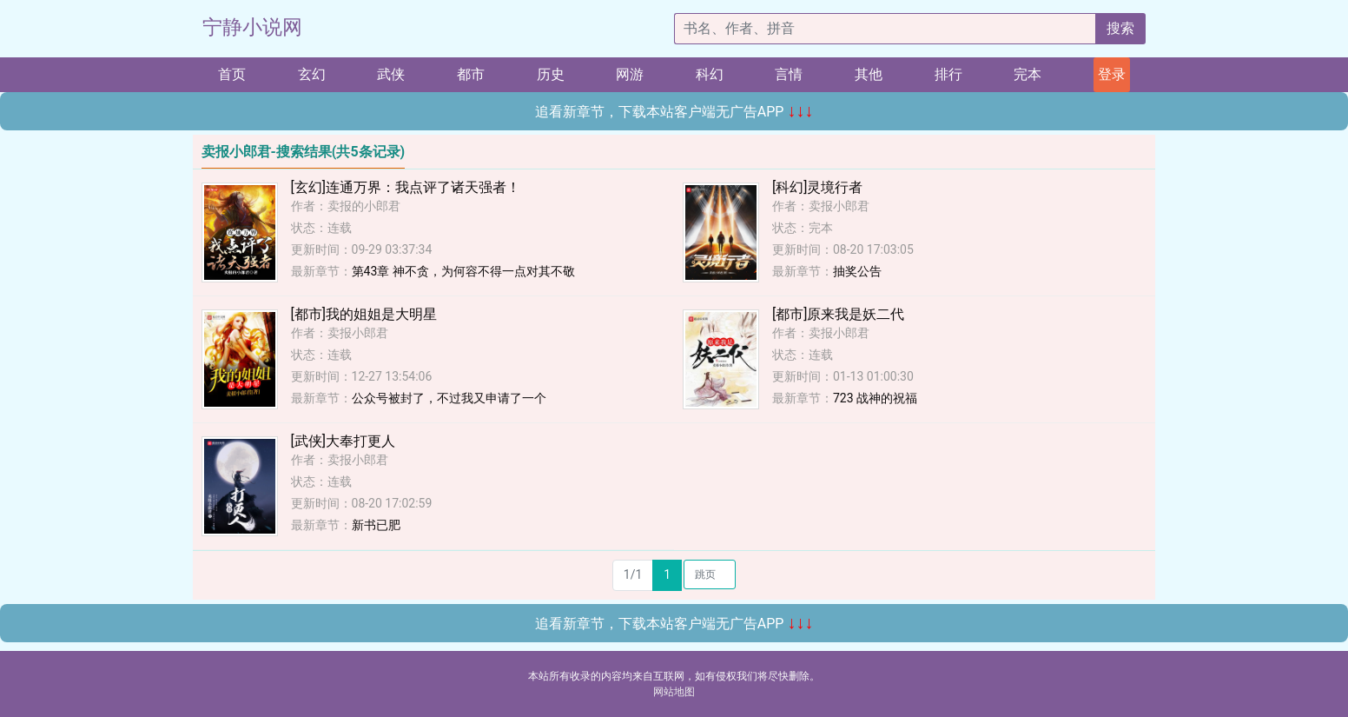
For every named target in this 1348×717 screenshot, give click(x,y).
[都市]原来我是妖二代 (838, 314)
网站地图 (674, 692)
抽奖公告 (857, 271)
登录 (1112, 74)
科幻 (710, 74)
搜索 (1120, 28)
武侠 (391, 74)
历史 (551, 74)
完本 (1027, 74)
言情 (789, 74)
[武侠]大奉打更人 (343, 441)
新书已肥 (376, 525)
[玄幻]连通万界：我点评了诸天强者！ (405, 187)
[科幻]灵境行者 (817, 187)
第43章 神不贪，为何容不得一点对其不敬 (463, 271)
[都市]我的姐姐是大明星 (364, 314)
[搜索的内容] (885, 28)
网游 (630, 74)
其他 (868, 74)
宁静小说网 (252, 27)
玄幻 (312, 74)
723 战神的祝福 (875, 398)
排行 (948, 74)
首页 (232, 74)
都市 (471, 74)
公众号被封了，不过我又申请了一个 (449, 398)
